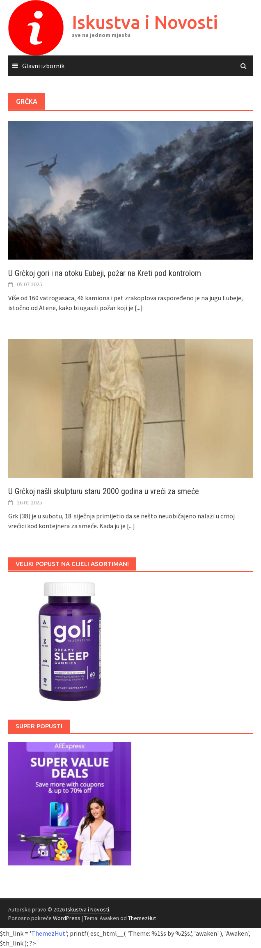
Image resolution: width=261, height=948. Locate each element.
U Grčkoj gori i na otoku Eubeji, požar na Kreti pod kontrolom (104, 273)
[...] (139, 308)
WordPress (66, 918)
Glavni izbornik (43, 66)
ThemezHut (142, 918)
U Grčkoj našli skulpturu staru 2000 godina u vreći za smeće (103, 491)
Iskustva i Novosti (145, 22)
